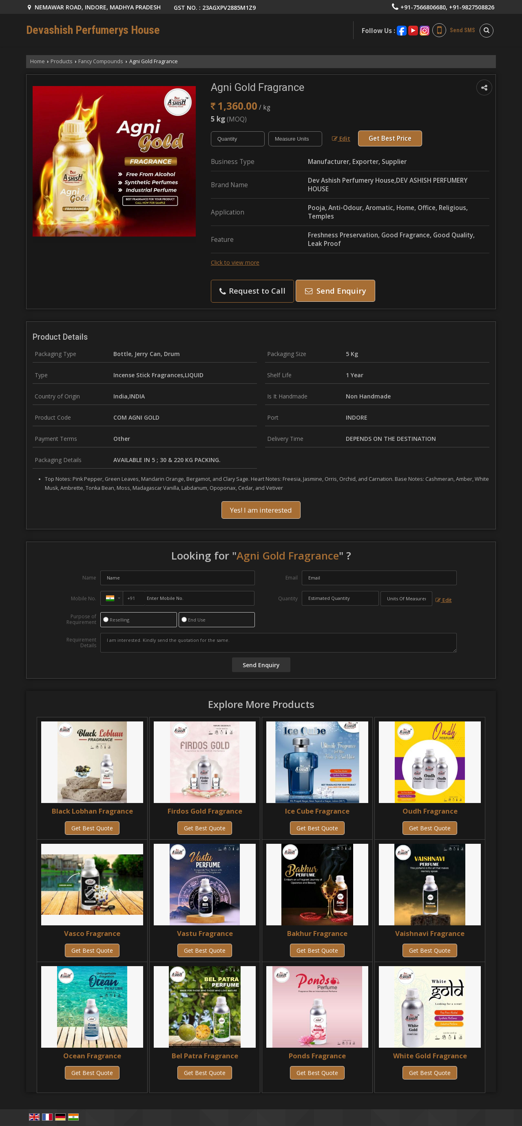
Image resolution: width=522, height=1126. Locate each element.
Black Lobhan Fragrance (92, 811)
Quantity (288, 598)
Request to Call (252, 290)
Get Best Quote (92, 828)
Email (291, 577)
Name (89, 577)
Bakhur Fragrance (317, 933)
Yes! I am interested (261, 510)
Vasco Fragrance (92, 933)
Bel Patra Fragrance (205, 1055)
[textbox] (295, 138)
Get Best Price (390, 138)
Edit (341, 138)
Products (62, 61)
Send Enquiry (335, 290)
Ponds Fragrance (317, 1055)
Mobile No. (83, 598)
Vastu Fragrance (205, 933)
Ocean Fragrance (92, 1055)
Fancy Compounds (100, 61)
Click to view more (235, 262)
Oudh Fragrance (430, 811)
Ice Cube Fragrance (317, 811)
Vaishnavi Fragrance (429, 933)
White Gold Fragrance (430, 1055)
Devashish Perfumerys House (93, 30)
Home (37, 61)
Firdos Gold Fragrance (205, 811)
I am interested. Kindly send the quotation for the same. (278, 643)
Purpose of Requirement (81, 619)
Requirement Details (81, 642)
